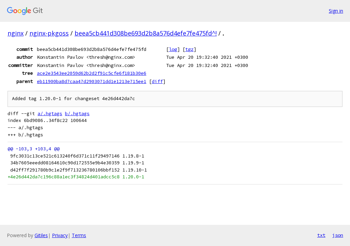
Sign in (336, 11)
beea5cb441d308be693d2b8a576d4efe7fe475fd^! (146, 33)
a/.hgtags (50, 114)
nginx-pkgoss (49, 33)
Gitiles (41, 235)
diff (157, 81)
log (173, 49)
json (337, 235)
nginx (16, 33)
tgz (189, 49)
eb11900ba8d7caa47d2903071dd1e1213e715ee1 (91, 81)
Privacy (60, 235)
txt (321, 235)
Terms (79, 235)
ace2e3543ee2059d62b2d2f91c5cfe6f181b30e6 (91, 73)
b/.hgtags (77, 114)
